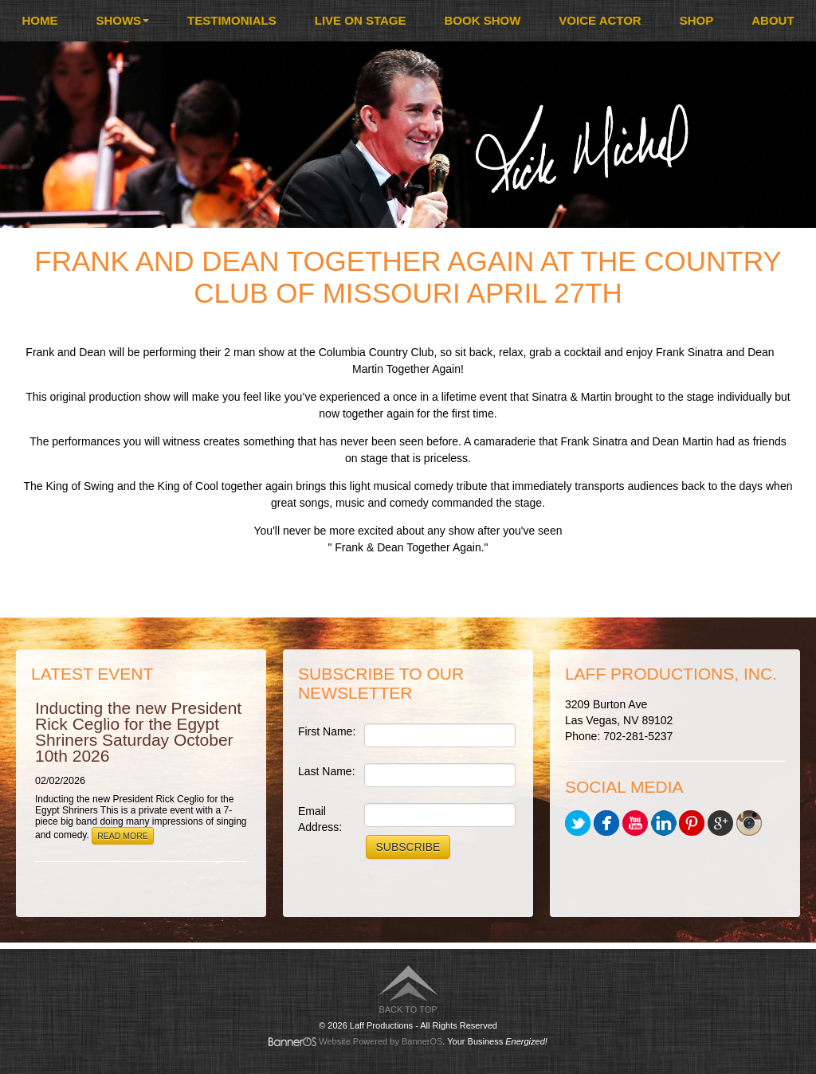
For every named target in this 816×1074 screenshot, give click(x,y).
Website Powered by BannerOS (380, 1041)
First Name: (326, 731)
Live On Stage (360, 20)
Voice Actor (600, 20)
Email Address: (320, 819)
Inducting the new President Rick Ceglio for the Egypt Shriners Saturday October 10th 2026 (138, 732)
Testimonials (232, 20)
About (772, 20)
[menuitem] (39, 20)
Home (39, 20)
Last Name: (326, 771)
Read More (122, 836)
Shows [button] (122, 20)
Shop (697, 20)
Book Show (483, 20)
